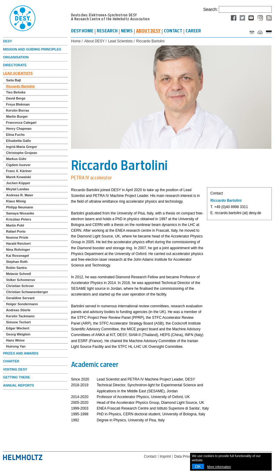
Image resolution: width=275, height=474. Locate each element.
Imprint (165, 456)
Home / (77, 41)
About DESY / (95, 41)
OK (198, 466)
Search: (210, 9)
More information (219, 467)
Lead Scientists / (121, 41)
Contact (150, 456)
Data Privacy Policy (189, 456)
